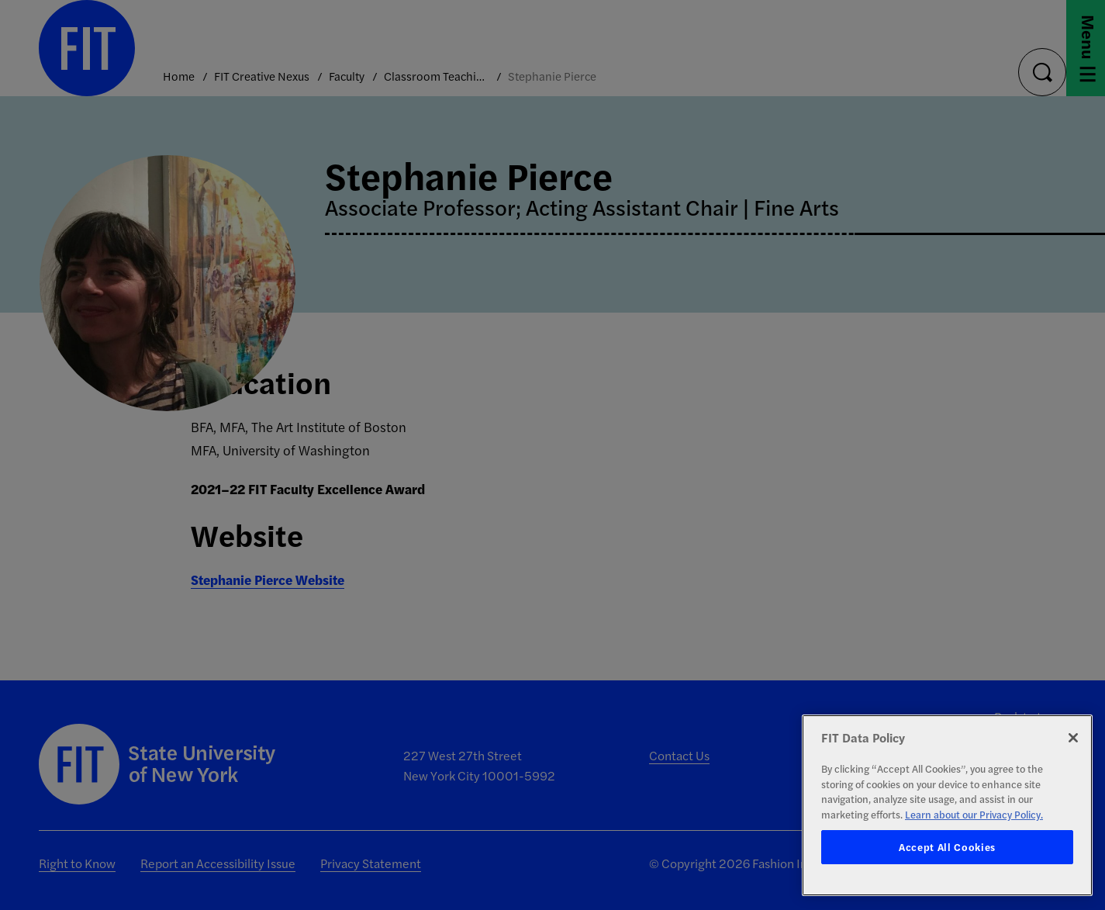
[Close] (1073, 738)
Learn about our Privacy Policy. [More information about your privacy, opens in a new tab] (974, 814)
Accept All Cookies (947, 846)
